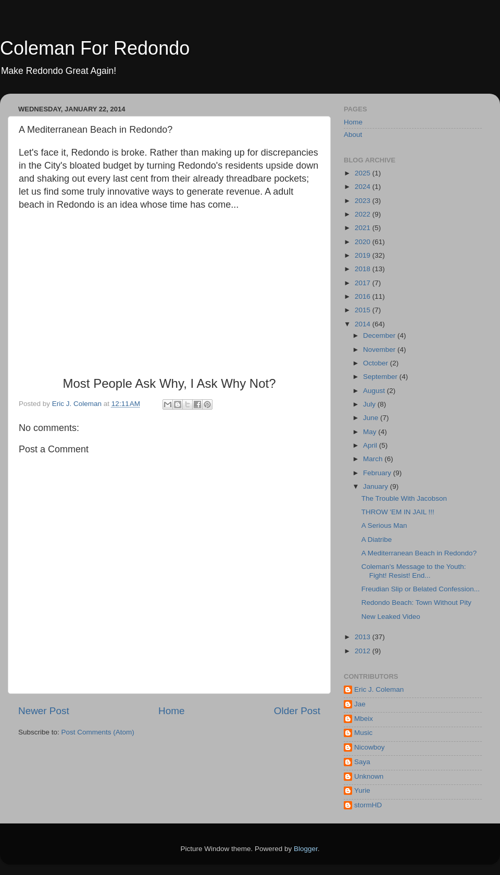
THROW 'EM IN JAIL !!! (397, 512)
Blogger (306, 849)
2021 (363, 228)
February (378, 473)
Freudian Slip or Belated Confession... (420, 589)
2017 (363, 283)
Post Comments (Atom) (97, 732)
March (373, 459)
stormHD (368, 805)
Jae (360, 704)
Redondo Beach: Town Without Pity (416, 602)
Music (363, 733)
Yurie (362, 790)
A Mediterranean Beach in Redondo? (419, 553)
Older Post (297, 710)
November (380, 349)
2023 (363, 201)
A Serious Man (384, 525)
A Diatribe (376, 539)
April (371, 445)
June (371, 418)
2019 (363, 255)
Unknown (368, 776)
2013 (363, 637)
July (370, 404)
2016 (363, 296)
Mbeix (363, 718)
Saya (362, 762)
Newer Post (43, 710)
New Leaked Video (390, 616)
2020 (363, 242)
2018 (363, 269)
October (376, 363)
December (380, 335)
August (375, 391)
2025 (363, 173)
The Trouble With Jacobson (404, 498)
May (370, 432)
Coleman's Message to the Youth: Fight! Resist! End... (413, 571)
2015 (363, 310)
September (381, 377)
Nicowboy (369, 747)
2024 (363, 187)
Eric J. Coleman (379, 689)
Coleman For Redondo (95, 48)
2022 (363, 214)
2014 (363, 324)
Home (171, 710)
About (353, 134)
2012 (363, 651)
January (376, 486)
